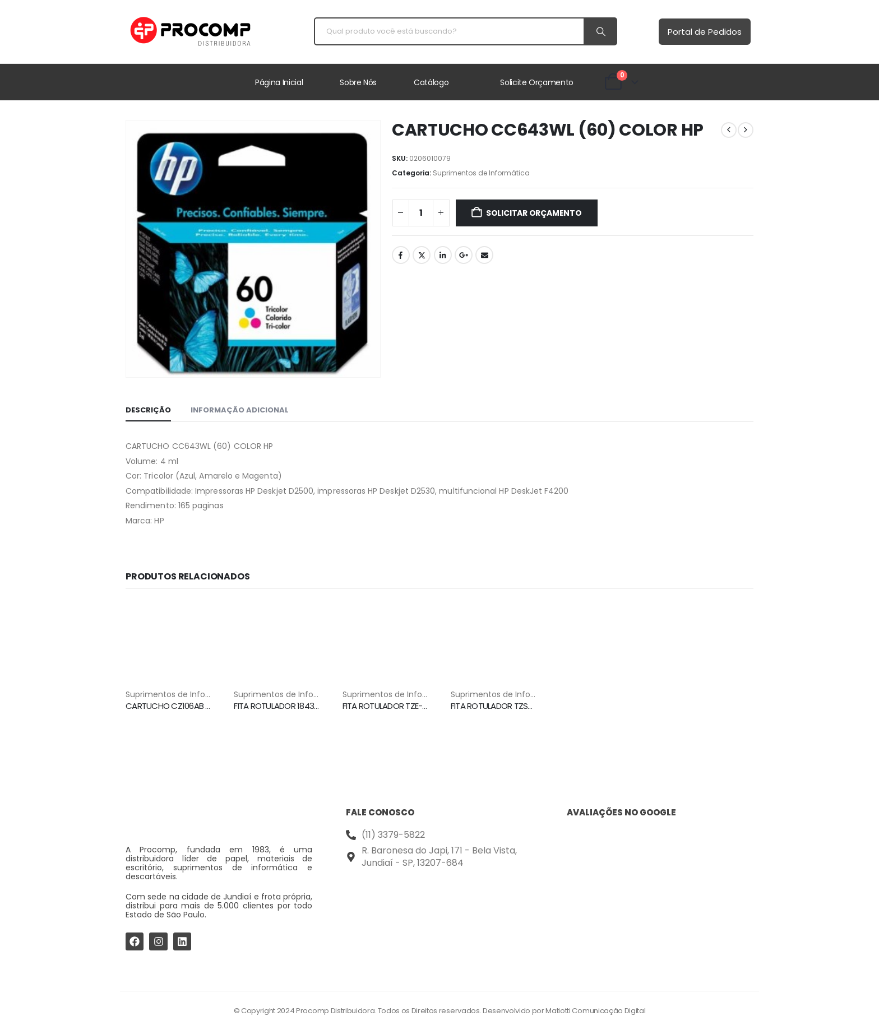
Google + (464, 255)
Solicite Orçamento (536, 82)
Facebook (401, 255)
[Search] (600, 31)
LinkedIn (443, 255)
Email (484, 255)
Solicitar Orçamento (534, 213)
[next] (745, 130)
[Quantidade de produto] (421, 213)
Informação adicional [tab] (240, 410)
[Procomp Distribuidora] (439, 916)
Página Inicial (279, 82)
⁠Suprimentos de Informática (481, 173)
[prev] (729, 130)
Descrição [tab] (148, 410)
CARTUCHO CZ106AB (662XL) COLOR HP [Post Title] (199, 706)
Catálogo (431, 82)
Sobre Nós (358, 82)
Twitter (422, 255)
